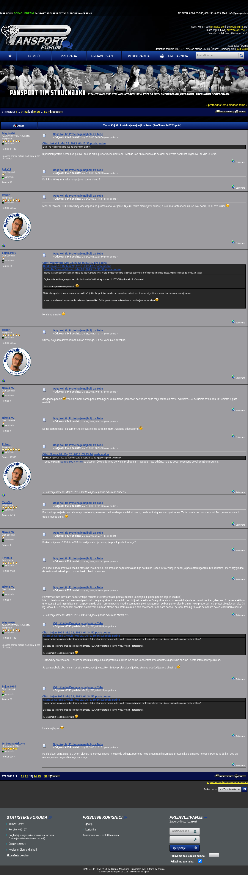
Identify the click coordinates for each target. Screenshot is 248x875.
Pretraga (69, 56)
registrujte (236, 26)
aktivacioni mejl (236, 30)
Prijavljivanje (103, 56)
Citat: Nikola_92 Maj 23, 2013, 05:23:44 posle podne (75, 454)
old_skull (242, 49)
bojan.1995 (9, 253)
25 (39, 111)
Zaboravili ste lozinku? (183, 821)
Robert (6, 195)
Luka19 (6, 169)
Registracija (139, 56)
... (19, 111)
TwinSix (7, 502)
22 (26, 111)
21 (22, 111)
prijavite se (217, 26)
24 (35, 111)
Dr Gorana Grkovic (13, 743)
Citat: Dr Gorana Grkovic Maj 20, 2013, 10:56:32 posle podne (82, 269)
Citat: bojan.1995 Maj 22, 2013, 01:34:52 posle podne (77, 266)
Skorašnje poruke (17, 855)
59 (45, 111)
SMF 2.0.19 (89, 869)
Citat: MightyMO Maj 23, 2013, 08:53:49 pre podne (74, 262)
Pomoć (34, 56)
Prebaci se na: (211, 789)
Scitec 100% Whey (71, 461)
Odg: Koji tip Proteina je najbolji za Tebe (78, 134)
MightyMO (8, 133)
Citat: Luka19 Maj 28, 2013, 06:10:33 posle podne (73, 143)
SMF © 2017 (103, 869)
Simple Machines (120, 869)
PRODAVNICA (173, 56)
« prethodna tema (217, 105)
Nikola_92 (8, 388)
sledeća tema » (238, 105)
